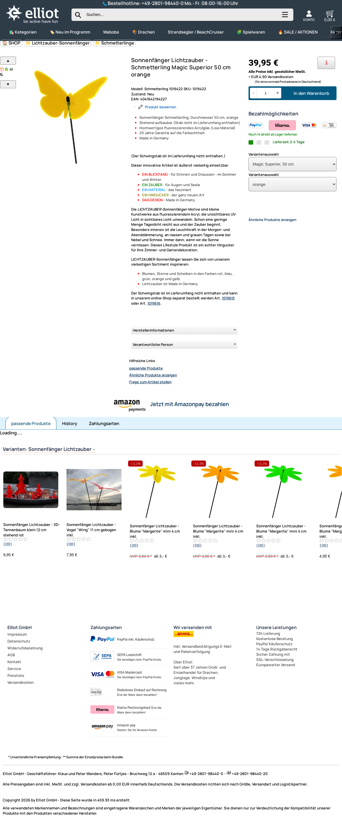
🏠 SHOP (11, 43)
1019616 (153, 303)
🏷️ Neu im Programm (69, 32)
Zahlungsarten (104, 423)
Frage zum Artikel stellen (150, 381)
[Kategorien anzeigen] (284, 17)
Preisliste (15, 675)
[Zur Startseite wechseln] (37, 23)
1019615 (228, 298)
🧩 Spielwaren (251, 32)
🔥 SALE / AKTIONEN (298, 32)
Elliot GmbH (19, 627)
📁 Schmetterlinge (114, 43)
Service (14, 668)
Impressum (17, 634)
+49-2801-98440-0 (163, 3)
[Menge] (265, 93)
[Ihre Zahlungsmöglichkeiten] (326, 63)
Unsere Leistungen (276, 627)
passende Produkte (146, 368)
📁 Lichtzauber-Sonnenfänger (58, 43)
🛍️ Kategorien (23, 32)
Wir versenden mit (192, 627)
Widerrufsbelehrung (25, 648)
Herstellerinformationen (153, 330)
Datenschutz (18, 641)
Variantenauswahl (263, 154)
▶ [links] (336, 32)
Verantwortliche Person (153, 344)
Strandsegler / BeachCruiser (196, 32)
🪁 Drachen (143, 32)
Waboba (111, 32)
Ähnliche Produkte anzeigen (153, 375)
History (69, 423)
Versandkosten (20, 682)
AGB (11, 654)
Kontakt (14, 661)
